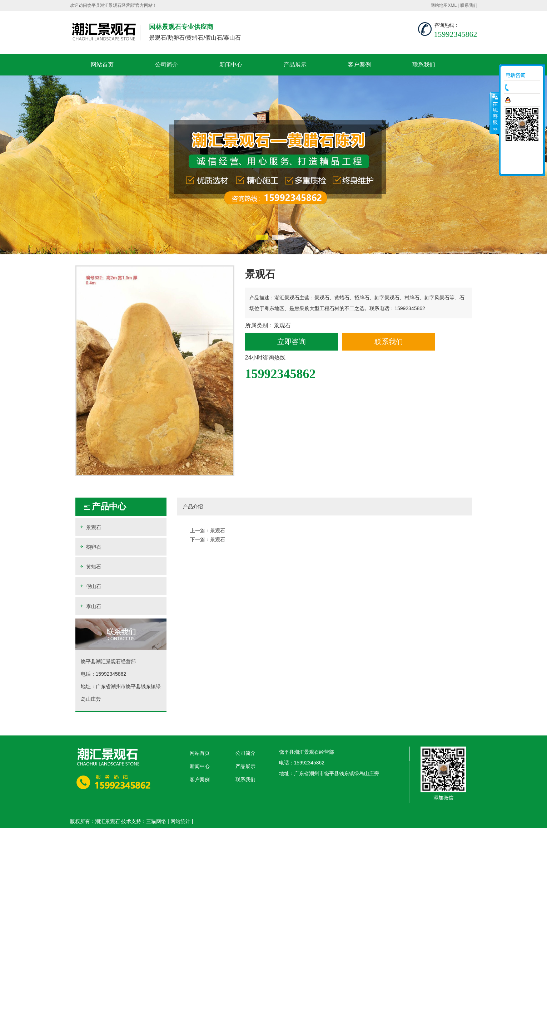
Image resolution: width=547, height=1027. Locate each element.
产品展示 (295, 65)
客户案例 (359, 65)
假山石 (90, 586)
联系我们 (468, 5)
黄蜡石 (90, 566)
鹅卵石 (90, 547)
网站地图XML (443, 5)
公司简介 (166, 65)
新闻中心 (230, 65)
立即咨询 (291, 342)
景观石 (90, 527)
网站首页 (102, 65)
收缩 (494, 113)
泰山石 (90, 606)
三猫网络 (156, 821)
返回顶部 (522, 166)
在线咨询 (524, 100)
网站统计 (180, 821)
